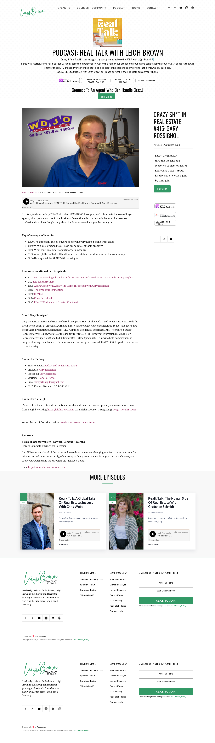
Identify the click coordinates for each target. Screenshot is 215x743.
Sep (112, 502)
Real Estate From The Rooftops (78, 422)
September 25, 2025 (155, 512)
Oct (23, 502)
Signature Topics (88, 590)
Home (24, 192)
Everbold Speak (117, 595)
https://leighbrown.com (60, 409)
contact (152, 8)
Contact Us (106, 96)
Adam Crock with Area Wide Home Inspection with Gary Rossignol (71, 285)
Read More (64, 544)
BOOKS (135, 8)
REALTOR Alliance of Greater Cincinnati (56, 302)
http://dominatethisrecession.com (47, 467)
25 (113, 497)
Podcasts (34, 192)
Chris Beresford (43, 298)
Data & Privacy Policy (178, 606)
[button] (64, 7)
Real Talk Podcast (118, 606)
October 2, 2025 (65, 512)
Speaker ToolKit (87, 584)
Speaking (64, 8)
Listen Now (162, 189)
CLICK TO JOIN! (166, 600)
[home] (32, 9)
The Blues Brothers (43, 281)
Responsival (41, 636)
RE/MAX (38, 294)
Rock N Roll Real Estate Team (60, 365)
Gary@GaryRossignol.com (49, 382)
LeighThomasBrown (124, 409)
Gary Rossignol (47, 369)
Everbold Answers (118, 590)
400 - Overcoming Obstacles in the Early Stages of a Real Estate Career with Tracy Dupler (83, 277)
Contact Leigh (116, 611)
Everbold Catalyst (118, 584)
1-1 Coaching (116, 600)
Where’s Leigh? (87, 595)
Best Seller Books (118, 579)
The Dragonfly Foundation (49, 289)
